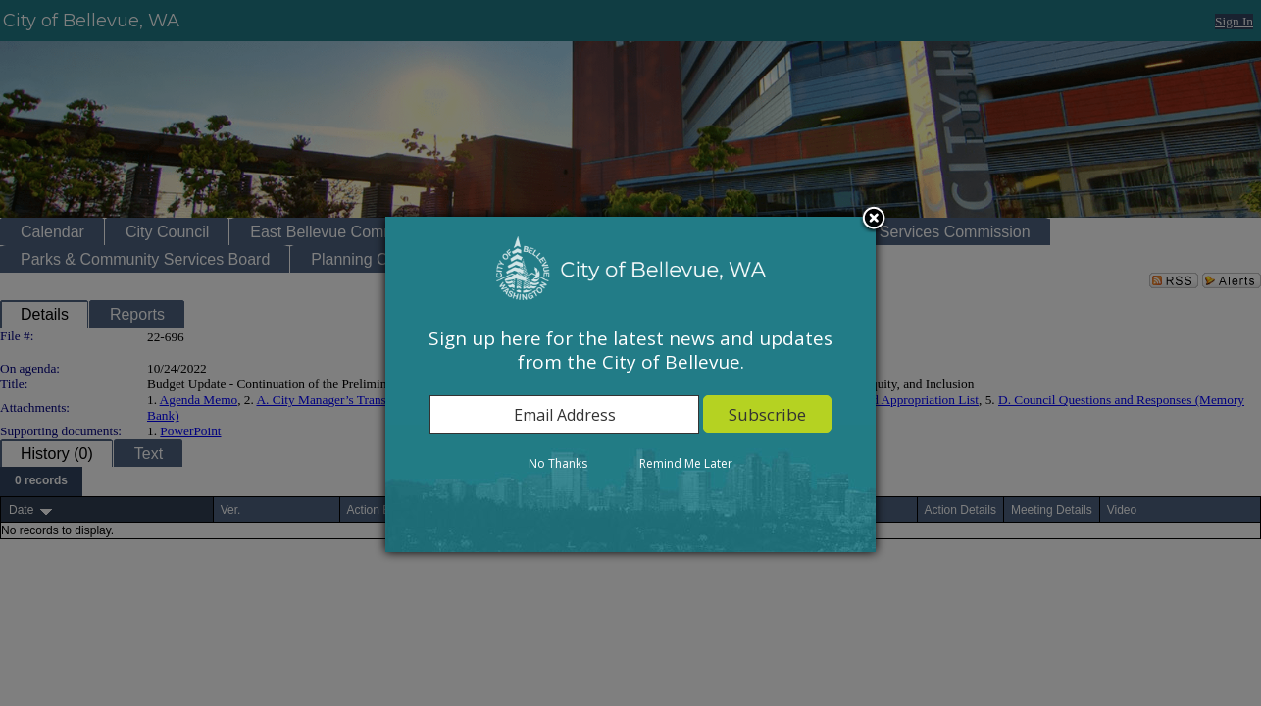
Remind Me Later (685, 463)
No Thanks (558, 463)
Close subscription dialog (873, 219)
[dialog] (630, 384)
